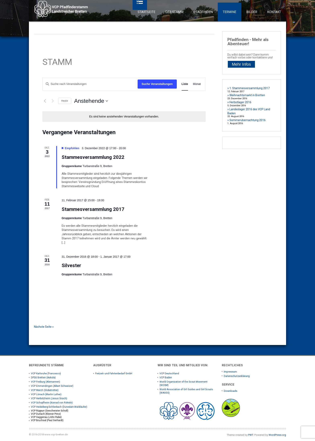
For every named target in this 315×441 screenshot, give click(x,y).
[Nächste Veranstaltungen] (52, 101)
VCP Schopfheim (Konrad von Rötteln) (52, 402)
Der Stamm (174, 12)
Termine (229, 12)
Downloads (230, 390)
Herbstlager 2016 (240, 102)
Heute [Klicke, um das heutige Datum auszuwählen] (64, 100)
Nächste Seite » (44, 326)
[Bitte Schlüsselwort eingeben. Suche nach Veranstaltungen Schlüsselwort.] (90, 84)
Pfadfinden (203, 12)
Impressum (230, 371)
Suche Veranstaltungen (157, 84)
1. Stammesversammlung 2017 (249, 88)
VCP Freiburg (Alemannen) (45, 381)
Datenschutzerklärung (237, 376)
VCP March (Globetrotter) (44, 390)
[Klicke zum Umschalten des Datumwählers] (91, 101)
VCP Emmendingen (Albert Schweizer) (52, 386)
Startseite (146, 12)
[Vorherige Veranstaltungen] (44, 101)
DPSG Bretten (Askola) (43, 377)
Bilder (251, 12)
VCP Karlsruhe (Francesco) (46, 373)
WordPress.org (277, 434)
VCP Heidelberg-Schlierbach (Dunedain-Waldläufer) (59, 406)
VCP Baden (166, 377)
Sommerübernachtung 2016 (247, 120)
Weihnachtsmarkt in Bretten (247, 95)
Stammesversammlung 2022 (93, 157)
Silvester (71, 265)
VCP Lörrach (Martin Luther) (46, 394)
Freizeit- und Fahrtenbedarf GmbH (113, 373)
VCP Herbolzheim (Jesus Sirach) (49, 398)
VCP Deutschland (169, 373)
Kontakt (274, 12)
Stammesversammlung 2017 (93, 209)
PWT (250, 434)
